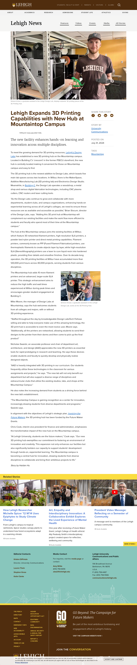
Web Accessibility (19, 629)
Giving (125, 12)
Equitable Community (35, 620)
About (10, 12)
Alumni (111, 5)
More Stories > (130, 544)
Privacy (17, 646)
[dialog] (68, 661)
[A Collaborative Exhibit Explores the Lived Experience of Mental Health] (68, 493)
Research (48, 12)
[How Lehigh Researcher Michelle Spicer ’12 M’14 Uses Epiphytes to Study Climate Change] (23, 493)
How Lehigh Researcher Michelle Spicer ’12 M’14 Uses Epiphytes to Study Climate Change (21, 515)
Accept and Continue (113, 659)
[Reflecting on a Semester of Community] (114, 493)
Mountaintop (97, 154)
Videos (78, 23)
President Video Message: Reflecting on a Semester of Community (111, 513)
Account (17, 640)
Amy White (57, 566)
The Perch (18, 611)
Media (106, 23)
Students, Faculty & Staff (68, 5)
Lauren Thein (19, 568)
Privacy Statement (21, 663)
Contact (17, 622)
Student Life (87, 12)
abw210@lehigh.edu (61, 571)
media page (76, 558)
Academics (30, 12)
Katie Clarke (19, 576)
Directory (18, 615)
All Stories (120, 23)
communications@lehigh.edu (104, 577)
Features (64, 23)
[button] (119, 5)
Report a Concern (34, 640)
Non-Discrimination (36, 626)
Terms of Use (19, 643)
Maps (16, 618)
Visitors (99, 5)
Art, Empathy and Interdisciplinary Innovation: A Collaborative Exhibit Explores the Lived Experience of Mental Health (68, 516)
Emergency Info (20, 625)
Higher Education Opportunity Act (37, 613)
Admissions (68, 12)
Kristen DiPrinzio (21, 559)
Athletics (106, 12)
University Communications (99, 130)
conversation (80, 649)
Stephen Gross (20, 572)
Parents (87, 5)
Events (92, 23)
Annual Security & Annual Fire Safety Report (37, 633)
